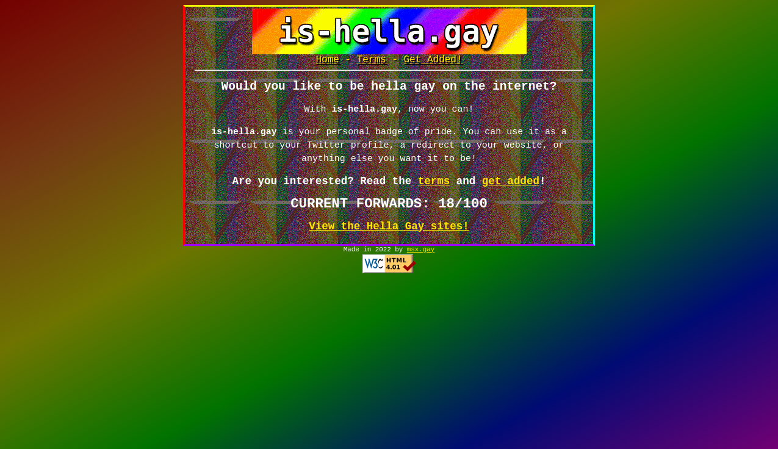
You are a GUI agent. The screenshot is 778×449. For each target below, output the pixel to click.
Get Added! (433, 61)
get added (510, 186)
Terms (371, 61)
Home (327, 61)
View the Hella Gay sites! (389, 231)
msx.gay (420, 255)
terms (434, 186)
